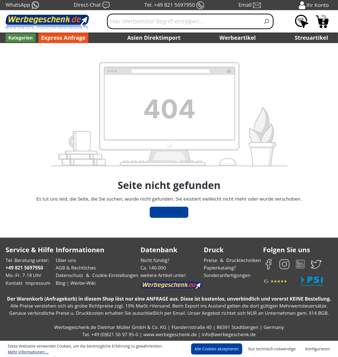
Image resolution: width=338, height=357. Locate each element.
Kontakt (14, 282)
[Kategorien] (20, 37)
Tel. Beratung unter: (26, 260)
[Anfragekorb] (322, 21)
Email (250, 5)
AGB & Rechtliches (76, 267)
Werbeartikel (238, 38)
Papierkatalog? (220, 267)
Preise (211, 260)
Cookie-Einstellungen (113, 275)
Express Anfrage (62, 38)
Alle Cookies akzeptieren (222, 349)
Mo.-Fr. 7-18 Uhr (23, 275)
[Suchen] (267, 21)
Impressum (36, 282)
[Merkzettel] (301, 21)
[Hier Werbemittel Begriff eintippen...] (183, 21)
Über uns (65, 260)
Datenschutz (69, 275)
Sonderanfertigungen (226, 275)
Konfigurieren (318, 349)
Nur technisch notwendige (275, 349)
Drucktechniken (243, 260)
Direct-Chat (91, 5)
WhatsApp (22, 5)
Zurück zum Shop (169, 212)
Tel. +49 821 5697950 (174, 5)
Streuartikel (312, 38)
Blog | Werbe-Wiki (75, 282)
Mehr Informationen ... (27, 351)
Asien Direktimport (154, 38)
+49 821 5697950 (24, 267)
